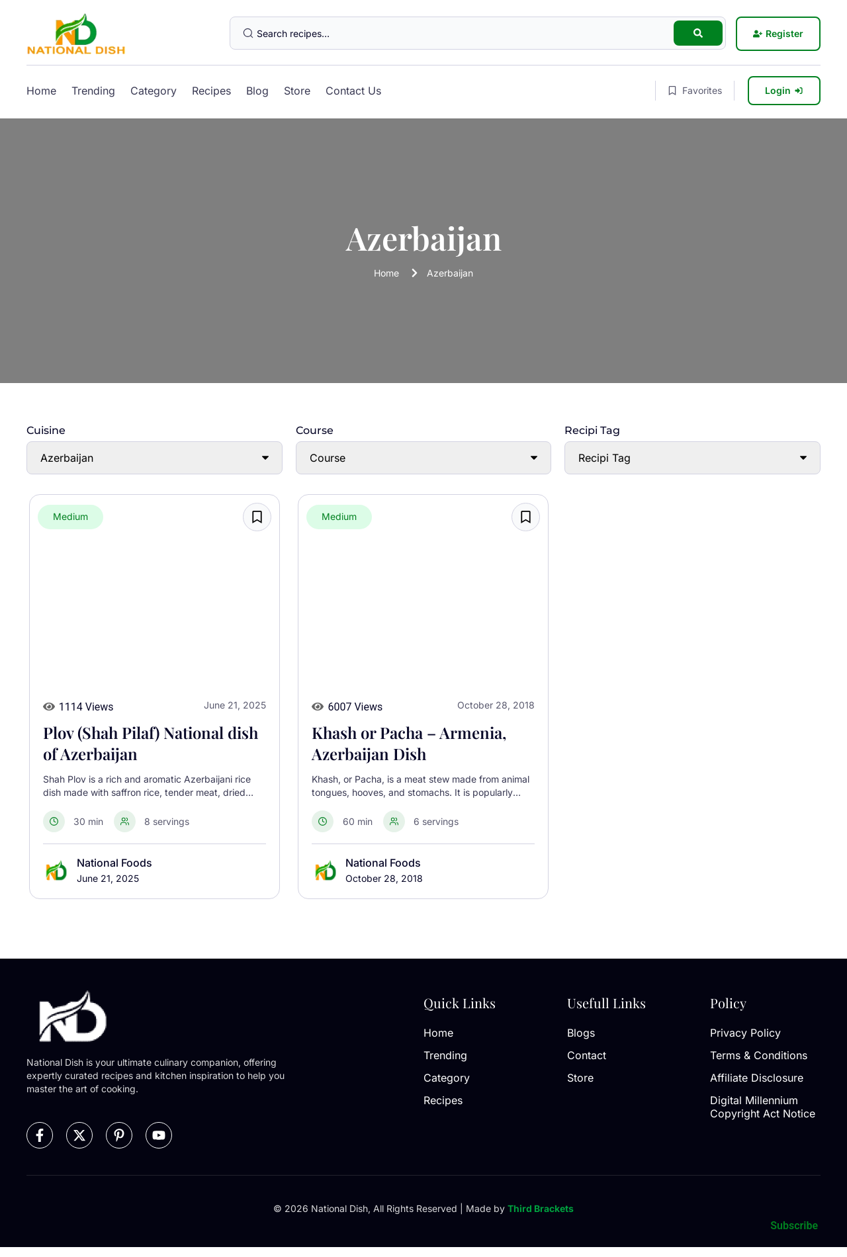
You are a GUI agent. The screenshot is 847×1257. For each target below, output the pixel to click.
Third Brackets (541, 1208)
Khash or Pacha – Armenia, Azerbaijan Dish (409, 743)
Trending (93, 90)
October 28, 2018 (384, 878)
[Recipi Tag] (692, 457)
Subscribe (794, 1225)
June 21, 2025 (108, 878)
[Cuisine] (154, 457)
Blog (257, 90)
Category (153, 90)
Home (41, 90)
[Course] (424, 457)
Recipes (211, 90)
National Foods (114, 862)
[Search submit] (698, 33)
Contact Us (353, 90)
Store (297, 90)
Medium (70, 516)
